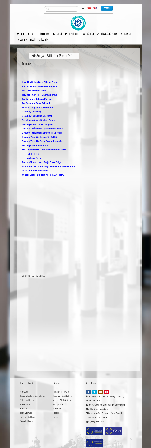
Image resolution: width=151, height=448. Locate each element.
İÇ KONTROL (44, 34)
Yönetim (24, 392)
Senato (23, 408)
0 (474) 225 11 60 (95, 421)
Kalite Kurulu (26, 404)
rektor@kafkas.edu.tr (97, 409)
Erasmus (57, 417)
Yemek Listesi (26, 421)
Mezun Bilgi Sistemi (27, 40)
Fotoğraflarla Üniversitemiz (32, 396)
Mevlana (57, 408)
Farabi (56, 413)
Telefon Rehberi (27, 417)
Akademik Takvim (61, 392)
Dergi (58, 34)
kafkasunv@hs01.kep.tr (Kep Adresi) (104, 413)
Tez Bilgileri (73, 34)
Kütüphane (58, 404)
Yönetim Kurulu (27, 400)
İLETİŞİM (44, 40)
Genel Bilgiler (26, 34)
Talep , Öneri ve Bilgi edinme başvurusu (105, 405)
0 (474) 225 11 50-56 (96, 417)
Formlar (127, 34)
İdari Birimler (26, 413)
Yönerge (90, 34)
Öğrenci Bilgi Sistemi (62, 396)
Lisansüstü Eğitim (108, 34)
